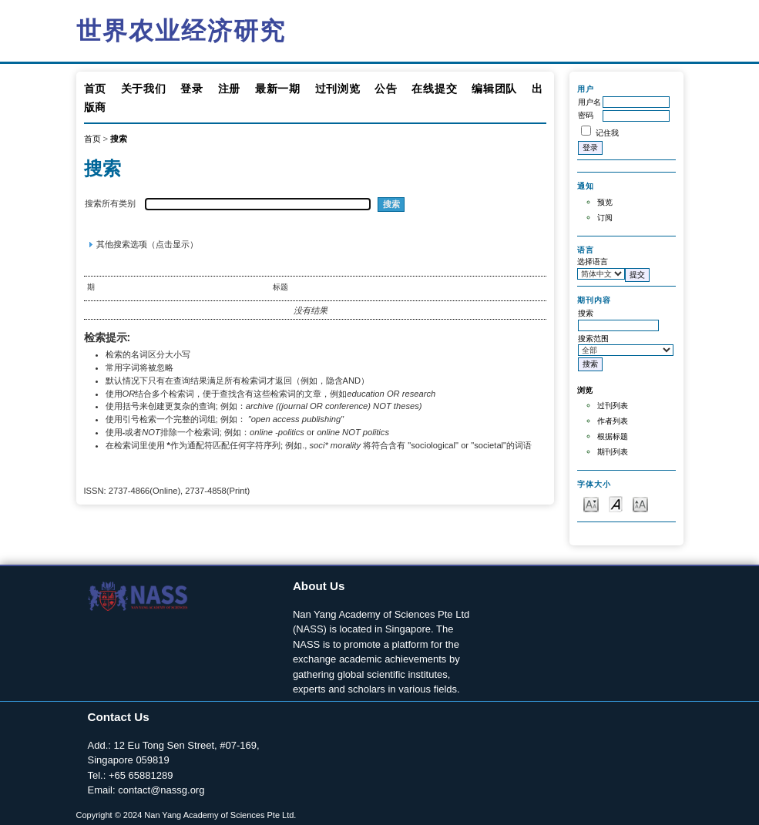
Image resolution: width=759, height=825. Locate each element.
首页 (95, 88)
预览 (605, 202)
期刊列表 (612, 452)
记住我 (607, 133)
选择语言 (592, 261)
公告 (385, 88)
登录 (191, 88)
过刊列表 (612, 405)
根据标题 (612, 436)
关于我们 (143, 88)
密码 (585, 115)
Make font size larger (640, 503)
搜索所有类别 (110, 203)
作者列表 (612, 421)
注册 (229, 88)
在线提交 (434, 88)
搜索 (118, 138)
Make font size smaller (591, 503)
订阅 (605, 217)
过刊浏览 (338, 88)
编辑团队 (494, 88)
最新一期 (278, 88)
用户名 (589, 102)
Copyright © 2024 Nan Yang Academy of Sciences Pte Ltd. (186, 815)
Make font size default (615, 503)
